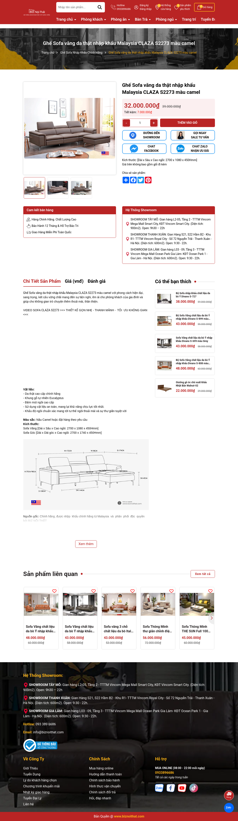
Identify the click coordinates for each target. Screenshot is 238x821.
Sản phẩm (185, 7)
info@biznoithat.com (48, 732)
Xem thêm (86, 544)
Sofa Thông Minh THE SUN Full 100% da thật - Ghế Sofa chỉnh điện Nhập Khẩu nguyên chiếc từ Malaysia (196, 629)
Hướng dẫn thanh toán (105, 774)
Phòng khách (92, 19)
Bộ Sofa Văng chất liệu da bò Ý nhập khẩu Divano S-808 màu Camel (193, 362)
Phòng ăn (119, 19)
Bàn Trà (141, 19)
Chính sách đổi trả (102, 792)
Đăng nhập (145, 9)
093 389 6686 (46, 724)
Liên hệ (28, 804)
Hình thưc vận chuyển (105, 786)
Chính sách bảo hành (104, 780)
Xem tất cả (202, 573)
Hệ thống (166, 7)
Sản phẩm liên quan (50, 573)
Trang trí (189, 19)
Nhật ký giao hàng (36, 792)
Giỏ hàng (207, 7)
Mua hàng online (101, 768)
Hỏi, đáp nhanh (100, 798)
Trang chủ (65, 19)
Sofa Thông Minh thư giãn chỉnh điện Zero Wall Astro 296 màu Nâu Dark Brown (157, 629)
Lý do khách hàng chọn (40, 780)
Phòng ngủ (165, 19)
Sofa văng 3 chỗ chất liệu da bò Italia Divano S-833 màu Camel (119, 629)
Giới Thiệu (30, 768)
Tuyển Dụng (32, 774)
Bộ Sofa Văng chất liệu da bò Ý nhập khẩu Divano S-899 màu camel (193, 317)
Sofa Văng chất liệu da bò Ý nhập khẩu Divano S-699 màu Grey (194, 339)
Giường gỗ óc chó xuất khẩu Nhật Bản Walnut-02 (191, 384)
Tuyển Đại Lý (211, 19)
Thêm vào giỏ (187, 122)
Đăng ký (144, 5)
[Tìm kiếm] (100, 7)
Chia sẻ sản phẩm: (134, 172)
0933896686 (164, 773)
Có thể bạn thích (173, 281)
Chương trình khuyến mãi (41, 786)
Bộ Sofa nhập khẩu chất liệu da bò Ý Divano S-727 (193, 295)
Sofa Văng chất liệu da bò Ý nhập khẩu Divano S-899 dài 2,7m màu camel (40, 629)
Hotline (124, 7)
